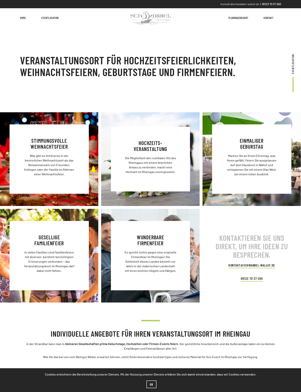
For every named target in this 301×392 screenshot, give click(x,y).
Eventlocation (50, 18)
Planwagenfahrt (238, 18)
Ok (151, 384)
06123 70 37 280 (252, 278)
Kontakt (268, 18)
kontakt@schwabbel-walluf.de (240, 4)
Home (23, 18)
